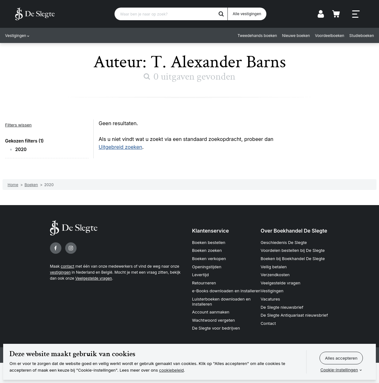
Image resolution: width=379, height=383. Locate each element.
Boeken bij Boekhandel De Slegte (293, 258)
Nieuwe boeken (296, 35)
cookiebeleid (171, 370)
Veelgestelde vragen (93, 278)
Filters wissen (18, 124)
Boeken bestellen (208, 242)
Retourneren (204, 282)
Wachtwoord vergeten (213, 320)
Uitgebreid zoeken (120, 147)
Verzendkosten (275, 274)
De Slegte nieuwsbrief (282, 307)
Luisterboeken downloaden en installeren (221, 301)
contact (67, 266)
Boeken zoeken (207, 250)
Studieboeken (361, 35)
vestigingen (60, 272)
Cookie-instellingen (339, 370)
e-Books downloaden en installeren (226, 290)
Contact (268, 323)
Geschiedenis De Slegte (284, 242)
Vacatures (270, 298)
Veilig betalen (274, 266)
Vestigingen (15, 35)
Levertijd (200, 274)
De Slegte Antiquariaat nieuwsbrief (294, 315)
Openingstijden (206, 266)
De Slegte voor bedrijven (216, 328)
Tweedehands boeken (257, 35)
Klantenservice (210, 231)
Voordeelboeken (330, 35)
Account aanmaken (210, 311)
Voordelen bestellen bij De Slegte (293, 250)
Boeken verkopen (209, 258)
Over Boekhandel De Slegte (294, 231)
